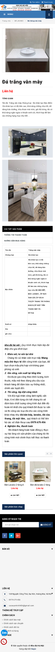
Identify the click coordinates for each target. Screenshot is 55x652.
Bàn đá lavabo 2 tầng (40, 485)
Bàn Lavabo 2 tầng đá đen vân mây (21, 485)
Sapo (33, 649)
